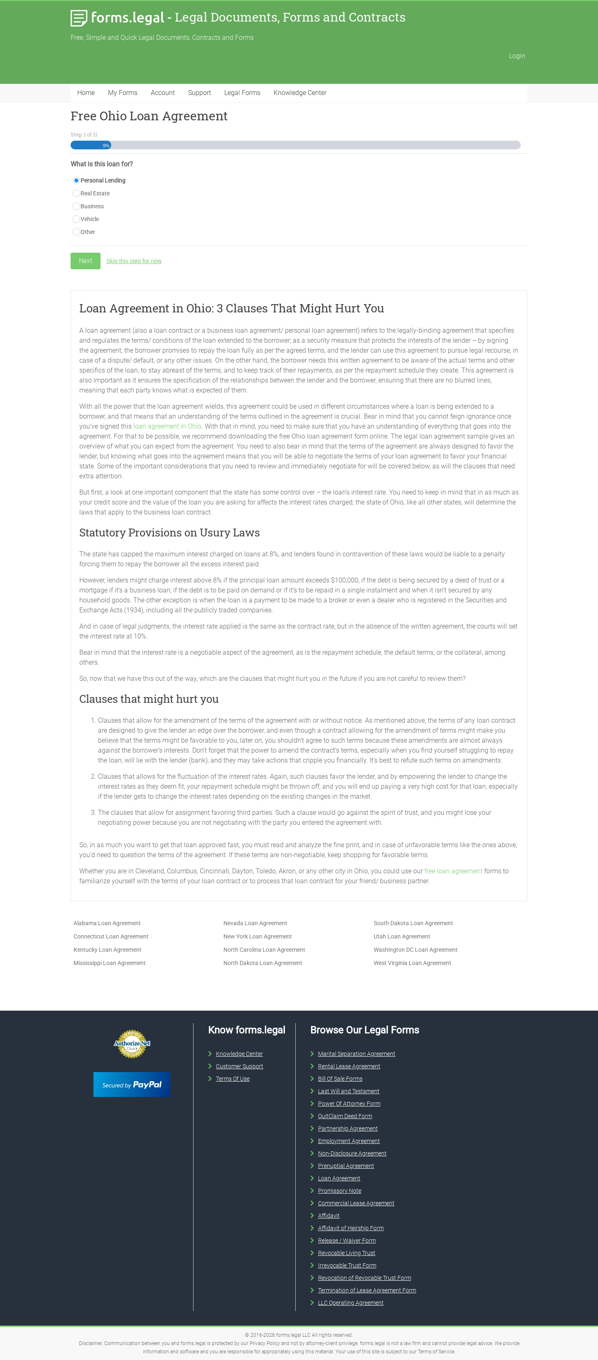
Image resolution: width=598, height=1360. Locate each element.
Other (88, 232)
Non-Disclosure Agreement (352, 1153)
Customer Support (239, 1066)
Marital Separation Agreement (356, 1053)
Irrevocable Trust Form (347, 1265)
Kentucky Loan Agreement (108, 949)
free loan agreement (453, 871)
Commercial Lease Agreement (356, 1203)
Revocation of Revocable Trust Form (364, 1278)
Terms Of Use (233, 1078)
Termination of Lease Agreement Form (367, 1290)
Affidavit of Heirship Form (351, 1228)
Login (517, 56)
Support (199, 93)
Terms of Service (436, 1352)
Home (86, 93)
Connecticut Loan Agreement (111, 936)
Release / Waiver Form (347, 1240)
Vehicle (90, 219)
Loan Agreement (339, 1178)
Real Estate (95, 193)
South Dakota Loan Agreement (413, 923)
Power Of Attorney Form (349, 1103)
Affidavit (329, 1215)
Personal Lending (103, 180)
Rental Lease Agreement (349, 1066)
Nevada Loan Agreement (255, 923)
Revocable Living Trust (346, 1253)
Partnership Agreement (348, 1128)
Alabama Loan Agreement (107, 923)
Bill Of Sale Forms (340, 1078)
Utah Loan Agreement (402, 936)
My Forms (122, 93)
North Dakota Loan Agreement (262, 963)
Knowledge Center (300, 93)
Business (92, 206)
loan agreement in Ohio (167, 426)
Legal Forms (242, 93)
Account (163, 93)
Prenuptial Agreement (346, 1166)
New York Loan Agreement (257, 936)
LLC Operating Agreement (351, 1302)
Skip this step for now (134, 261)
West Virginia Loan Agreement (412, 963)
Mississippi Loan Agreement (110, 963)
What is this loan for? (102, 164)
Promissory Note (339, 1190)
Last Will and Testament (349, 1091)
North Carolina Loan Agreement (264, 949)
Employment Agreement (349, 1141)
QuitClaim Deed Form (345, 1116)
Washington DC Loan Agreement (416, 949)
